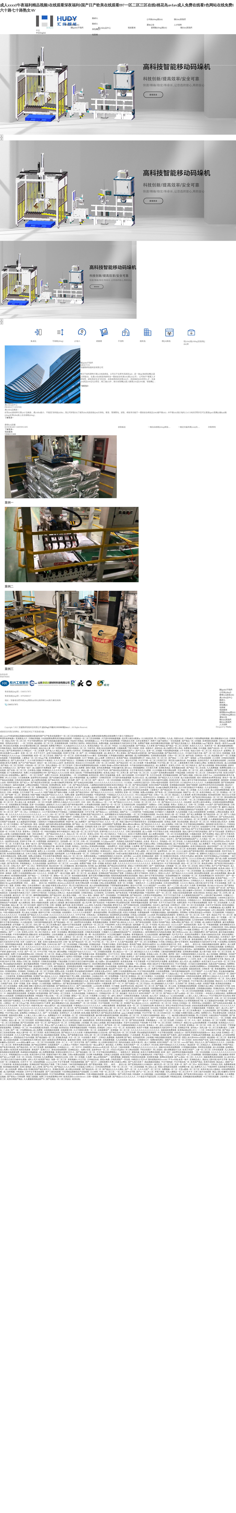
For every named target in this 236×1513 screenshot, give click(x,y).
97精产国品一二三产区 (128, 839)
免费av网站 (176, 922)
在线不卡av (208, 775)
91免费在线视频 (199, 979)
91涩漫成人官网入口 (57, 893)
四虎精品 (120, 841)
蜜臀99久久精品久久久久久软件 (66, 802)
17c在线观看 (135, 1035)
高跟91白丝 (179, 738)
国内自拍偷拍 (125, 1042)
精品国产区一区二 (142, 810)
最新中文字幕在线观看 (72, 925)
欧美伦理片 (220, 876)
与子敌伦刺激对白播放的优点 (142, 765)
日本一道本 (47, 800)
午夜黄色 (118, 790)
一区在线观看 (175, 741)
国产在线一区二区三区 (17, 770)
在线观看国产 (142, 805)
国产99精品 (141, 746)
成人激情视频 (151, 778)
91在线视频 (160, 976)
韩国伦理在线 (92, 743)
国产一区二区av (22, 812)
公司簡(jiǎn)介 (71, 19)
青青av (174, 805)
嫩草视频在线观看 (100, 969)
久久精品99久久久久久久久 (75, 746)
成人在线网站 (168, 824)
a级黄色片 (50, 805)
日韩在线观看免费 (126, 910)
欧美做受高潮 (139, 1037)
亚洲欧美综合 (219, 988)
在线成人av (164, 996)
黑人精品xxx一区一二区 (102, 802)
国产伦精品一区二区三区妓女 (138, 984)
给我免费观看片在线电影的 (86, 900)
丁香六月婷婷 (133, 748)
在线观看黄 (196, 836)
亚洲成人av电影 (195, 984)
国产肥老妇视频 (45, 844)
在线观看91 (67, 912)
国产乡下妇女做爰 (217, 832)
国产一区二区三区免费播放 (146, 942)
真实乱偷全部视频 (41, 969)
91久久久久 (42, 873)
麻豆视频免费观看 (225, 746)
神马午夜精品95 (64, 832)
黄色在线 (210, 881)
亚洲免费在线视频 (97, 846)
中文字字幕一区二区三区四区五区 (153, 760)
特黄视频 (226, 753)
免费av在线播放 (147, 792)
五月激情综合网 (55, 787)
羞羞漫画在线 (195, 969)
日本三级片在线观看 (203, 1072)
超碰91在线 (12, 952)
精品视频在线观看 (46, 854)
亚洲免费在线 (55, 785)
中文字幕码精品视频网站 (194, 824)
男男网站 (184, 912)
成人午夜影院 (179, 844)
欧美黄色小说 (139, 871)
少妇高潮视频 (58, 935)
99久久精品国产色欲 (144, 795)
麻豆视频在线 (60, 966)
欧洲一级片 (166, 1052)
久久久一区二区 (112, 822)
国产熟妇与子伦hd (96, 822)
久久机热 (128, 783)
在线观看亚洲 (109, 854)
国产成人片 (209, 939)
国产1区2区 (221, 888)
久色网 (72, 792)
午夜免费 (93, 881)
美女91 (104, 910)
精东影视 (56, 829)
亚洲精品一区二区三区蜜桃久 (141, 976)
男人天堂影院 (202, 1015)
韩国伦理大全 (152, 807)
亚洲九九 (153, 873)
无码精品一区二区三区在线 (171, 841)
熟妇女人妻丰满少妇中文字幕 (201, 883)
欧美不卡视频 (143, 1028)
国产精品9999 (56, 895)
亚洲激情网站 (214, 966)
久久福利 (76, 959)
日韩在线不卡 (96, 854)
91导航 (162, 942)
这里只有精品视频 (54, 753)
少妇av (163, 839)
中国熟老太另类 (128, 741)
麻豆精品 (110, 1045)
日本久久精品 (32, 854)
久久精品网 (82, 839)
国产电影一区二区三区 (172, 910)
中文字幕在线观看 (29, 851)
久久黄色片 (97, 908)
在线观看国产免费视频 (112, 824)
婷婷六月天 (63, 861)
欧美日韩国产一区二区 (163, 1010)
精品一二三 (166, 1015)
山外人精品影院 (218, 910)
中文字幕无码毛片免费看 (140, 770)
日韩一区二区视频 (197, 805)
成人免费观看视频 (105, 998)
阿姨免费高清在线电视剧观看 (82, 920)
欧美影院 (143, 849)
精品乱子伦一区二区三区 (222, 915)
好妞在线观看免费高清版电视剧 (172, 807)
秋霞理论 (119, 792)
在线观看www (11, 839)
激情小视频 (91, 768)
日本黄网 (15, 949)
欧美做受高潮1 (190, 925)
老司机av (195, 1028)
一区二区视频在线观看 (71, 758)
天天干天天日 (114, 954)
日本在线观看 (218, 1050)
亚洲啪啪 (80, 760)
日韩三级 (179, 824)
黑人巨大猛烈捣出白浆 (79, 885)
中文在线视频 (221, 883)
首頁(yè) (49, 28)
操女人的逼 (129, 900)
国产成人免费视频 (195, 814)
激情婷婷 (225, 780)
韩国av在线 (32, 827)
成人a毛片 (184, 885)
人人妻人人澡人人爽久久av (196, 996)
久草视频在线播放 (116, 756)
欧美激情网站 (45, 935)
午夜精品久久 (92, 993)
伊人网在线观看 (132, 1050)
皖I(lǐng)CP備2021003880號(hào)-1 (56, 727)
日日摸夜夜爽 (154, 849)
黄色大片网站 (205, 866)
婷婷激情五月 (53, 841)
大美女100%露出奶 (124, 925)
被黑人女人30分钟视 (47, 851)
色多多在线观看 (73, 893)
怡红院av (85, 846)
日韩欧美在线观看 (93, 932)
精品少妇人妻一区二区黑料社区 (52, 748)
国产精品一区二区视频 (192, 741)
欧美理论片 (155, 868)
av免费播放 (79, 827)
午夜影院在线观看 (159, 829)
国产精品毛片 (73, 969)
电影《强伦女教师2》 (36, 834)
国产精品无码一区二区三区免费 (130, 763)
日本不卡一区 (26, 1062)
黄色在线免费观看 (107, 917)
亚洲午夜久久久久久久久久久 (112, 832)
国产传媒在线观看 (135, 974)
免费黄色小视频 (191, 748)
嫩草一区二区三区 (124, 807)
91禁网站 (159, 827)
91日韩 (12, 832)
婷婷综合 (159, 748)
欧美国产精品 (123, 758)
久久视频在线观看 (58, 969)
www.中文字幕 (81, 927)
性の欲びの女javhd (215, 885)
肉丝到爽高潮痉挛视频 (160, 743)
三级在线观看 (124, 1047)
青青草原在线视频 (104, 1020)
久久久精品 (128, 810)
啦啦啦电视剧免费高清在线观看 (124, 876)
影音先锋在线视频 (39, 861)
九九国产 (154, 773)
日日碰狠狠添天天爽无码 (31, 1040)
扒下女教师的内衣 (15, 773)
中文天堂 (82, 1060)
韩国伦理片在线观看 (76, 979)
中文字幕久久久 (143, 1018)
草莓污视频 (160, 1072)
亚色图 (68, 846)
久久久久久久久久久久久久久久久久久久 (26, 939)
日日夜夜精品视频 (207, 878)
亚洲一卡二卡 (62, 1042)
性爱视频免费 (144, 912)
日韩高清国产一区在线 (121, 1060)
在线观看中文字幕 (208, 827)
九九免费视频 (213, 768)
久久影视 (30, 908)
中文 (38, 33)
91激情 (103, 765)
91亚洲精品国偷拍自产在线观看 (190, 810)
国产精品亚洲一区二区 (213, 814)
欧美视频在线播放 (43, 1020)
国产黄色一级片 (24, 768)
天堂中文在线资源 (131, 1023)
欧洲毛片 (194, 908)
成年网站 (113, 839)
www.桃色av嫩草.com (26, 1042)
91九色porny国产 (108, 841)
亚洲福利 (89, 827)
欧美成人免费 (111, 863)
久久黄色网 (76, 1013)
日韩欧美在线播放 (132, 996)
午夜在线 (44, 785)
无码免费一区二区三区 (70, 841)
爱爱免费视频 (188, 947)
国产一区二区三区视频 (116, 957)
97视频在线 (75, 878)
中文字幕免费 (161, 888)
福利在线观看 (19, 785)
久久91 (78, 797)
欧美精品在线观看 (56, 807)
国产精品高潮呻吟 (39, 1045)
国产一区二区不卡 (86, 991)
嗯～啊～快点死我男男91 (96, 935)
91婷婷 (7, 974)
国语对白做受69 (149, 944)
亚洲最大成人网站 (206, 986)
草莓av (60, 881)
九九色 (170, 738)
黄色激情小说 (37, 1035)
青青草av (27, 832)
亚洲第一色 (194, 854)
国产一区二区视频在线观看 (91, 753)
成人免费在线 (44, 819)
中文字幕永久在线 (161, 832)
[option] (118, 84)
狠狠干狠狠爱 (192, 785)
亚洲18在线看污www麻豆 (86, 756)
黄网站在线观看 (57, 827)
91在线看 (22, 915)
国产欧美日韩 (13, 863)
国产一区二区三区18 (213, 753)
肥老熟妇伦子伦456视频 (224, 849)
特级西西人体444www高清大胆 (61, 883)
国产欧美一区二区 (17, 947)
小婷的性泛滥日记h (141, 783)
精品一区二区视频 (189, 790)
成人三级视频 (78, 910)
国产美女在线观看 (222, 861)
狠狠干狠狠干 (66, 817)
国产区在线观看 (221, 770)
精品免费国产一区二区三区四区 (84, 1003)
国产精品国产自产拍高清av (126, 849)
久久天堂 (142, 839)
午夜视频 (66, 981)
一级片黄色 (100, 988)
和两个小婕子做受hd (159, 741)
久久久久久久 (150, 861)
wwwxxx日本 (51, 1062)
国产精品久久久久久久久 (172, 802)
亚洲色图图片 (26, 917)
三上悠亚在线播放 (161, 817)
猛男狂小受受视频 (74, 957)
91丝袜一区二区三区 (143, 802)
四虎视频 (153, 878)
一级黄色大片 (140, 883)
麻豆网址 (55, 890)
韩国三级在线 (106, 981)
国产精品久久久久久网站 (65, 1067)
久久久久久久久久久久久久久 (62, 915)
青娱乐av (139, 861)
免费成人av (8, 1037)
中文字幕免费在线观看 (10, 898)
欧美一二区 (67, 785)
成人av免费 (100, 758)
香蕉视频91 (126, 836)
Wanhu (228, 727)
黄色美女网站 (208, 863)
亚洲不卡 (14, 817)
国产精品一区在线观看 (131, 959)
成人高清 (117, 991)
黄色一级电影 (39, 824)
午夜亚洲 (163, 1008)
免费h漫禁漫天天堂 (13, 846)
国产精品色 (32, 959)
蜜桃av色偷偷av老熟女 (197, 937)
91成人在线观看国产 (156, 979)
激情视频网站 (51, 1047)
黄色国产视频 (136, 944)
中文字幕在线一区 (182, 1062)
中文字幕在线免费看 (146, 971)
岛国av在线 (170, 854)
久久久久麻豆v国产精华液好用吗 (69, 805)
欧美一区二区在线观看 (218, 903)
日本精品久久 (35, 812)
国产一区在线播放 (108, 895)
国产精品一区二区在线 (196, 768)
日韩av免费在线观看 (76, 1055)
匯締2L (95, 24)
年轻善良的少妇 (115, 810)
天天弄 (19, 832)
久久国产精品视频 (126, 942)
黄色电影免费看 (100, 912)
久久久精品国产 (150, 885)
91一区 (66, 787)
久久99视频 (157, 770)
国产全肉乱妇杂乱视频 (84, 783)
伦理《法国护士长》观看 (31, 942)
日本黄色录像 (201, 947)
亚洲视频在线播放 (90, 751)
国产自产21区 (176, 947)
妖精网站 (230, 1047)
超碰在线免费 (69, 1010)
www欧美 (187, 979)
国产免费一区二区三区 (128, 787)
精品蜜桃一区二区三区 (44, 743)
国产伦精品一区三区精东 (109, 868)
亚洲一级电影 (6, 873)
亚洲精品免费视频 (25, 976)
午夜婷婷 (149, 930)
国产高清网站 (209, 834)
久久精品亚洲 (147, 738)
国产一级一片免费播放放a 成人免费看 (69, 768)
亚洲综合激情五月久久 (65, 1052)
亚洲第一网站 (11, 819)
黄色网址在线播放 (30, 974)
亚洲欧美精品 (165, 768)
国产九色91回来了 (19, 760)
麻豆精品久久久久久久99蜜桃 (147, 952)
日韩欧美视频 (35, 738)
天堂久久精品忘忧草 (205, 998)
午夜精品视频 (148, 812)
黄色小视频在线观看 (40, 903)
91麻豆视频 (88, 966)
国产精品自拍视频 (156, 753)
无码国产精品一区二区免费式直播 (96, 797)
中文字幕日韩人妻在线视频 (203, 981)
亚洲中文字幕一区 (71, 753)
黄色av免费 (105, 1060)
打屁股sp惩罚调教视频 (201, 1035)
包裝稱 (95, 35)
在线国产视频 (209, 984)
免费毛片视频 (158, 969)
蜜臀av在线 (60, 971)
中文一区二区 (119, 1028)
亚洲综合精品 (214, 937)
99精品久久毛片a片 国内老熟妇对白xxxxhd (149, 1060)
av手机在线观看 (205, 758)
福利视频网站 (173, 912)
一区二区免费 (39, 751)
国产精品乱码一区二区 (170, 790)
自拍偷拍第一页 (7, 900)
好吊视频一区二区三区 (221, 829)
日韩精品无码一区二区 (83, 817)
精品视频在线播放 (121, 1035)
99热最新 (39, 996)
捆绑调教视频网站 (41, 895)
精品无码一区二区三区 (145, 986)
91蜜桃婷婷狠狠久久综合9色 (110, 856)
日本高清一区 (47, 876)
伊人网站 (164, 954)
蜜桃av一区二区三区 (62, 876)
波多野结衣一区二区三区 (58, 863)
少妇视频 (173, 817)
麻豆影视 (60, 846)
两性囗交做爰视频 (108, 775)
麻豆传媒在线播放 (227, 932)
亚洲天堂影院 (189, 998)
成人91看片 (41, 868)
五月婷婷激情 (198, 920)
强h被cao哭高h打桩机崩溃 (118, 765)
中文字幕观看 (129, 917)
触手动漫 (190, 756)
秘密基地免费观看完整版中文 (78, 964)
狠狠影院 (139, 939)
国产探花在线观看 (143, 922)
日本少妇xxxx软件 (56, 763)
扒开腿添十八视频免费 (165, 812)
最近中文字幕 (132, 760)
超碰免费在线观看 (99, 787)
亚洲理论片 (230, 832)
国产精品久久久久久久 (123, 802)
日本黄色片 (226, 937)
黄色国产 (36, 1050)
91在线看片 (86, 1037)
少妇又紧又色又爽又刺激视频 (29, 888)
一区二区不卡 (111, 942)
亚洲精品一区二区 (200, 930)
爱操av (96, 790)
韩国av (19, 961)
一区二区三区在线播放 (63, 844)
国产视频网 (56, 981)
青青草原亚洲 (13, 783)
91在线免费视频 (163, 971)
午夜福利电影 (100, 795)
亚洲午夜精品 (123, 944)
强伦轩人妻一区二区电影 (175, 814)
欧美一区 (202, 925)
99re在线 (160, 814)
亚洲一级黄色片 (147, 748)
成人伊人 (225, 1008)
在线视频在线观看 (52, 1030)
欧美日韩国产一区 (132, 1045)
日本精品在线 (93, 1060)
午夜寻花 (91, 748)
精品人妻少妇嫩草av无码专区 (68, 751)
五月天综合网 (156, 775)
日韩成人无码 (217, 1064)
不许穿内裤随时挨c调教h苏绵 (163, 810)
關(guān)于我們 (77, 28)
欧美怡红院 (70, 763)
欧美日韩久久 (220, 824)
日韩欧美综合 (46, 829)
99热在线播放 (50, 832)
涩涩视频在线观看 (171, 775)
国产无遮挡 (172, 1035)
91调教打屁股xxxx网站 (190, 1013)
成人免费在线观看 (157, 834)
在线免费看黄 (214, 780)
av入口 (45, 814)
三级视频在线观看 (76, 812)
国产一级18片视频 (62, 873)
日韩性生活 (111, 758)
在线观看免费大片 (137, 758)
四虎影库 (92, 839)
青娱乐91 (219, 981)
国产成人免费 (221, 859)
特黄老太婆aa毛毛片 (219, 822)
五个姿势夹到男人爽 (38, 849)
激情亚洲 (30, 1074)
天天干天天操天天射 (172, 895)
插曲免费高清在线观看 (17, 993)
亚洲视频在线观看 (177, 785)
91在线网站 (222, 942)
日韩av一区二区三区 (176, 756)
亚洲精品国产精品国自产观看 (111, 873)
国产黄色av (193, 878)
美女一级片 (147, 959)
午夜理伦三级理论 (77, 743)
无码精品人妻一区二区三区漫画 (201, 888)
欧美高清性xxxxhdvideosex (75, 1077)
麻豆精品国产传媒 (25, 966)
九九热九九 (137, 797)
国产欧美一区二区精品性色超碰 (168, 792)
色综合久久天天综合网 (85, 763)
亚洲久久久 (75, 770)
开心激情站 (94, 836)
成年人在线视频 (44, 890)
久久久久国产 (177, 925)
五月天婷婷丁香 (142, 775)
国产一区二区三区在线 (214, 810)
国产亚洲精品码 (148, 846)
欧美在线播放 (92, 800)
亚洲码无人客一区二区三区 (188, 915)
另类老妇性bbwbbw (8, 937)
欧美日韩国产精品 (15, 1079)
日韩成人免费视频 (227, 741)
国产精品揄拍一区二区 (63, 922)
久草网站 (119, 1045)
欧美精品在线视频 (216, 947)
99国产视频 (48, 792)
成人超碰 (46, 885)
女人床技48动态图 (168, 900)
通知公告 (150, 25)
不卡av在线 (11, 861)
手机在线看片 (146, 1050)
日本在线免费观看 (171, 883)
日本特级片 (8, 829)
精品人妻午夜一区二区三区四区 (65, 1018)
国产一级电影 (191, 758)
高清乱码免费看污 (193, 935)
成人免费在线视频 (39, 780)
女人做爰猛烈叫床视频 (26, 822)
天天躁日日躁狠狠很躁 (198, 964)
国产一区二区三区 (84, 780)
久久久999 (112, 910)
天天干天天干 (40, 753)
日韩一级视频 (13, 792)
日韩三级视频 (164, 805)
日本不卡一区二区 (72, 807)
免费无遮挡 (182, 903)
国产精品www (102, 812)
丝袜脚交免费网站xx (198, 966)
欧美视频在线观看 (19, 876)
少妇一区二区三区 (57, 814)
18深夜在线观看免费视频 (223, 802)
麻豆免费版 (62, 952)
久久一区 (157, 802)
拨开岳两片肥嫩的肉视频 (18, 836)
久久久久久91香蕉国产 (78, 861)
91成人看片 (91, 898)
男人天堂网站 (160, 738)
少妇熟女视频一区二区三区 (158, 859)
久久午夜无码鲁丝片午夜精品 (40, 760)
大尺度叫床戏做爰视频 (111, 738)
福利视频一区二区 (93, 910)
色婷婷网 (119, 1037)
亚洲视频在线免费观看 (187, 986)
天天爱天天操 (19, 844)
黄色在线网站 (228, 935)
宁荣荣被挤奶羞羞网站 (93, 773)
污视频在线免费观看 (112, 959)
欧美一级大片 (63, 920)
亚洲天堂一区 (211, 746)
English (43, 33)
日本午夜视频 (6, 935)
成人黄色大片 (110, 753)
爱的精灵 (26, 795)
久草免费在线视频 (92, 805)
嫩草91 (24, 775)
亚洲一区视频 (98, 863)
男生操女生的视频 (11, 746)
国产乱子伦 (48, 1067)
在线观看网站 (146, 905)
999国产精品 (228, 1045)
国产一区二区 (29, 787)
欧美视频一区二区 (70, 1015)
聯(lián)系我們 (186, 28)
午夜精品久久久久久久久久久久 (121, 795)
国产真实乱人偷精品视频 (101, 939)
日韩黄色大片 (143, 1040)
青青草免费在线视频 (121, 920)
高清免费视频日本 (220, 800)
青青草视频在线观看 (140, 903)
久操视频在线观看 (212, 783)
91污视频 (116, 986)
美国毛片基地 (153, 839)
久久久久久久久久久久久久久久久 (108, 783)
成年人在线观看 (166, 1025)
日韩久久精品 (6, 908)
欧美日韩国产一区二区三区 (214, 836)
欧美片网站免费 (170, 770)
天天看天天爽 (105, 751)
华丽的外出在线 (84, 1025)
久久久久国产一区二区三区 (149, 1069)
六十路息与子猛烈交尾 (147, 1077)
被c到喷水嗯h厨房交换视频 (58, 868)
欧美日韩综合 (199, 893)
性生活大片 (218, 751)
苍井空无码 (174, 783)
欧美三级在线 (76, 773)
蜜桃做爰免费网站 (206, 849)
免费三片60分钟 (52, 775)
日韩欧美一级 (51, 939)
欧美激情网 (125, 988)
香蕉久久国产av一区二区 (85, 829)
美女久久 (155, 841)
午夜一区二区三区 (120, 1067)
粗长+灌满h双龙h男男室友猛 (209, 778)
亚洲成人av (210, 991)
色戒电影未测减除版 (208, 898)
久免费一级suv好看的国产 (94, 957)
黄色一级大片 (32, 844)
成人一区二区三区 (72, 871)
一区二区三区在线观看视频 (177, 834)
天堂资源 (150, 890)
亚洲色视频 (103, 756)
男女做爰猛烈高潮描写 (166, 915)
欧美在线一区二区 (120, 1020)
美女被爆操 (192, 760)
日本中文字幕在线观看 (113, 878)
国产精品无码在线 (81, 785)
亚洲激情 (196, 957)
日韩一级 (67, 942)
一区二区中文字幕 (77, 1042)
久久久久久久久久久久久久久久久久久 (25, 814)
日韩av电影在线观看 (160, 783)
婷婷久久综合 (134, 829)
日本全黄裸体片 (143, 741)
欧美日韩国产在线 (8, 849)
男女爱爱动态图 (123, 903)
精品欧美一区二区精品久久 (189, 861)
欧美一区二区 (54, 930)
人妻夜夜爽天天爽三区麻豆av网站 (192, 763)
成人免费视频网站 (142, 756)
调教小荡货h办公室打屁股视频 (42, 986)
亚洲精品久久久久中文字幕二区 (56, 770)
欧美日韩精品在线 (198, 846)
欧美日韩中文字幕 (38, 1055)
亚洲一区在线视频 (103, 920)
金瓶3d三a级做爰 (57, 903)
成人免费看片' (81, 822)
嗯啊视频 (223, 954)
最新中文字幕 (43, 905)
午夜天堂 (124, 976)
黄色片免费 (94, 981)
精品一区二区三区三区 (191, 863)
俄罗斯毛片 (95, 1013)
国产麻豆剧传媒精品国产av (123, 751)
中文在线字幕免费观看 (106, 807)
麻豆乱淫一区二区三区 (200, 822)
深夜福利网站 (63, 939)
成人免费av (100, 961)
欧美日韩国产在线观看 (159, 785)
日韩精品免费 (106, 1077)
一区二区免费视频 (80, 775)
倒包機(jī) (96, 29)
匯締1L (95, 18)
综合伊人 (171, 839)
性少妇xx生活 (138, 778)
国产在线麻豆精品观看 (59, 778)
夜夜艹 (41, 974)
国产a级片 (60, 991)
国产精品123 (168, 993)
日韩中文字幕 (25, 920)
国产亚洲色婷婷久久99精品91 (19, 751)
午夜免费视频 (151, 763)
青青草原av (196, 1003)
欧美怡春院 (192, 849)
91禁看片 (171, 988)
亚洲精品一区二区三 (166, 797)
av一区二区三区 (157, 898)
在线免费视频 (39, 1062)
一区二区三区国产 (36, 775)
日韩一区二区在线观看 (90, 841)
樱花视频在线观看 (76, 932)
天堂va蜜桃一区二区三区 (188, 770)
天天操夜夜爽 (24, 778)
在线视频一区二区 (190, 876)
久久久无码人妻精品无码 (50, 998)
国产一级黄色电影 (172, 827)
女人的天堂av (229, 1057)
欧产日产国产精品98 (27, 763)
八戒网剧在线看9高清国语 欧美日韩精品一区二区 (111, 785)
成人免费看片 (162, 765)
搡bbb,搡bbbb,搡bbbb (132, 824)
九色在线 (97, 905)
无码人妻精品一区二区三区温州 (59, 765)
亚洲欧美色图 (110, 947)
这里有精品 (114, 812)
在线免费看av (14, 775)
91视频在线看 (196, 834)
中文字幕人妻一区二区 (167, 763)
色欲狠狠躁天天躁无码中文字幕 (123, 743)
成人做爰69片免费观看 (42, 768)
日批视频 (130, 964)
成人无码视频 (44, 827)
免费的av (153, 805)
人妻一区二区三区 (122, 1010)
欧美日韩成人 (204, 1064)
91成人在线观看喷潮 (197, 812)
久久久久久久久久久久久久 (76, 836)
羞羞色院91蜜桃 (16, 1015)
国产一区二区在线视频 (68, 944)
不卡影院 (154, 925)
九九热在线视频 (40, 863)
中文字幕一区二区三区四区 (24, 890)
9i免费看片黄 (184, 1067)
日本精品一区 (185, 1003)
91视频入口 (229, 895)
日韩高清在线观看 (23, 780)
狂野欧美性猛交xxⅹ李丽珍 (200, 912)
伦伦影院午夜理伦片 (65, 797)
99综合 (115, 746)
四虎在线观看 (25, 1050)
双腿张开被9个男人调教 (69, 976)
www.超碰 (74, 863)
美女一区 (173, 908)
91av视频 (187, 930)
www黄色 (28, 878)
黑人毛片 (141, 888)
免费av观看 (70, 795)
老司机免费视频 (104, 768)
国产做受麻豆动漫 (87, 954)
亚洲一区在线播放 (37, 805)
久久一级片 (197, 1020)
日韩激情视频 (27, 756)
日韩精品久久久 (10, 768)
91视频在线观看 (199, 1008)
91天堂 (20, 952)
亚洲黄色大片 (22, 738)
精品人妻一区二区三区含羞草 (23, 905)
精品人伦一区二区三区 (77, 834)
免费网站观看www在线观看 (75, 851)
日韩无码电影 (143, 878)
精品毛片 (229, 785)
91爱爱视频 (41, 841)
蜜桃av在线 (34, 998)
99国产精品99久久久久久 (81, 859)
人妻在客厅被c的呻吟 (213, 895)
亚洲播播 (69, 827)
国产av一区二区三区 (145, 1072)
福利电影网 (60, 854)
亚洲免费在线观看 (167, 773)
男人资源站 (122, 753)
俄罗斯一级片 (174, 954)
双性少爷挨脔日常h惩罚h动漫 (178, 1006)
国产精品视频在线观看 (181, 920)
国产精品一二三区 (176, 758)
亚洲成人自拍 (153, 954)
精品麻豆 (124, 993)
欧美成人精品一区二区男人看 (116, 773)
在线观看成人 (138, 932)
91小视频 (176, 1013)
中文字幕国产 (197, 971)
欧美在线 (76, 1079)
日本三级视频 (140, 954)
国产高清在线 (133, 800)
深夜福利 (44, 746)
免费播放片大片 (222, 957)
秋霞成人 (76, 846)
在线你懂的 (86, 976)
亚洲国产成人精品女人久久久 (42, 859)
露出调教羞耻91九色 (220, 738)
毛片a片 (105, 871)
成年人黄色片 (117, 996)
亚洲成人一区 (153, 1025)
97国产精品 (185, 829)
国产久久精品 (192, 844)
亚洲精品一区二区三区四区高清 (148, 910)
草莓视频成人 (26, 863)
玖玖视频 (203, 748)
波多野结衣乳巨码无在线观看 (211, 785)
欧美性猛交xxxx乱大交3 (174, 871)
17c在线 (6, 1030)
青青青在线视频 (205, 1047)
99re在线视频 (111, 966)
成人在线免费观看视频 (220, 790)
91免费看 (60, 836)
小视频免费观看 (107, 790)
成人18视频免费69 (197, 932)
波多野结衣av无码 (222, 841)
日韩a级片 (189, 738)
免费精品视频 (42, 787)
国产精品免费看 (43, 927)
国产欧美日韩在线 (8, 1047)
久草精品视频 (139, 807)
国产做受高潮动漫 (222, 805)
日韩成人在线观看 (148, 800)
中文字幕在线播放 (21, 790)
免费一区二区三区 (23, 900)
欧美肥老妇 (174, 961)
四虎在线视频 (175, 957)
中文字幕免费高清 (35, 741)
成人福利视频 (9, 1072)
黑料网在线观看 (116, 1001)
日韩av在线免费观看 (108, 883)
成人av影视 (10, 800)
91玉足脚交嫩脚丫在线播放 (119, 935)
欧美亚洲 (14, 1050)
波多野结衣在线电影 (39, 778)
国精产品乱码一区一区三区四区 (221, 748)
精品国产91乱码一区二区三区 (121, 969)
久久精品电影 (15, 871)
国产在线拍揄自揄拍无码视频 (57, 741)
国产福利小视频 (186, 775)
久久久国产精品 (211, 971)
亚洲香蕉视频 (153, 1057)
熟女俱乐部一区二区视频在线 (62, 866)
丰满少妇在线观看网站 (76, 1074)
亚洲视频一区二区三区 (120, 1030)
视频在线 (35, 881)
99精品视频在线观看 (211, 944)
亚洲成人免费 (170, 822)
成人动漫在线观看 (188, 778)
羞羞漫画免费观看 (127, 861)
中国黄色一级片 (214, 1008)
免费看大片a (171, 981)
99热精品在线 (130, 878)
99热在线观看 (184, 817)
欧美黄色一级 (128, 780)
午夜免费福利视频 (202, 738)
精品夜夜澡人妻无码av (183, 949)
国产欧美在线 (122, 893)
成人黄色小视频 (70, 895)
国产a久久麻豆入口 (59, 1025)
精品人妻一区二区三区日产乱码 (95, 770)
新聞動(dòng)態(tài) (159, 28)
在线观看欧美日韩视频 (19, 805)
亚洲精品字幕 (49, 846)
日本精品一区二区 (172, 991)
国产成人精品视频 (54, 1010)
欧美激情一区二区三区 (224, 881)
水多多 (147, 841)
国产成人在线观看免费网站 (23, 927)
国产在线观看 (151, 947)
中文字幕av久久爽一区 (225, 871)
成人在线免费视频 (219, 873)
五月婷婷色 (99, 893)
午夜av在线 (113, 787)
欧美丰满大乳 (138, 1042)
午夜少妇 (52, 952)
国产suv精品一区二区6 (206, 974)
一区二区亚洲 (27, 743)
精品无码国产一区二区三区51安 (221, 846)
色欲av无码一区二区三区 (16, 741)
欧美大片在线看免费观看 (11, 1025)
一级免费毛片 (112, 846)
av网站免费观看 (109, 1006)
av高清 (25, 957)
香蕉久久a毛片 (164, 873)
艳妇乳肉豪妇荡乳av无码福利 (25, 748)
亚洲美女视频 (39, 810)
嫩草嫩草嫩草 (165, 935)
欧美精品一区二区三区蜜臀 (196, 819)
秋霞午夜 (70, 822)
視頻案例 (131, 28)
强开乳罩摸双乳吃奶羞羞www (198, 1033)
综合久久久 (88, 810)
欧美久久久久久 (197, 746)
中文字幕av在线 (12, 1013)
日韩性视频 (73, 908)
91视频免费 (121, 748)
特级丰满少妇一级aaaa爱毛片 (43, 1006)
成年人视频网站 (207, 770)
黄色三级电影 (127, 954)
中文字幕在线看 (96, 1008)
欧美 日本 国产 (76, 787)
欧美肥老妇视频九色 (16, 854)
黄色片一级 (42, 763)
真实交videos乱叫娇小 (201, 927)
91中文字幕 (90, 812)
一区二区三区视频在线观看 (56, 790)
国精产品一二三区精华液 (130, 812)
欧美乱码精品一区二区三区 (99, 746)
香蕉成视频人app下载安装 (203, 743)
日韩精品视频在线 (164, 844)
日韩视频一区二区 (174, 866)
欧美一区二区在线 (190, 866)
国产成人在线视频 (207, 765)
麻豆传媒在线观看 (73, 903)
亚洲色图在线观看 (210, 741)
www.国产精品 (188, 1042)
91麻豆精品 (117, 949)
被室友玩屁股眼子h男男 (175, 898)
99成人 (64, 829)
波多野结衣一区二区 (166, 851)
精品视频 (215, 756)
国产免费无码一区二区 (119, 859)
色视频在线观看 (41, 1074)
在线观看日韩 (58, 871)
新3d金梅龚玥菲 (113, 961)
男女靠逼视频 (41, 807)
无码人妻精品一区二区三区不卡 (179, 1072)
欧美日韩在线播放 (200, 795)
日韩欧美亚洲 (105, 778)
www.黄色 (89, 905)
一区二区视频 (140, 964)
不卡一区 (4, 805)
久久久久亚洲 (204, 790)
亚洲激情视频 (116, 898)
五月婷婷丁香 (104, 927)
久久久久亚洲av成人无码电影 (202, 859)
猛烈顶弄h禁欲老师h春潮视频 (58, 824)
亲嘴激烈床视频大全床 (106, 844)
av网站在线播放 (32, 785)
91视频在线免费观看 (56, 822)
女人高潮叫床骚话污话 (167, 944)
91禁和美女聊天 (141, 866)
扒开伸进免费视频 (93, 760)
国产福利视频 (144, 991)
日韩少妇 (4, 775)
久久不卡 (79, 1010)
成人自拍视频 (230, 763)
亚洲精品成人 (74, 1050)
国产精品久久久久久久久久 (102, 792)
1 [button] (1, 136)
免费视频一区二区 (170, 1069)
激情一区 (158, 856)
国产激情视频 (87, 959)
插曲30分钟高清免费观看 (123, 890)
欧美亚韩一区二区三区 (158, 908)
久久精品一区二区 (208, 839)
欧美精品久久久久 (227, 1023)
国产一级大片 (99, 780)
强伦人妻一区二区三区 (64, 1008)
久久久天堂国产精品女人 (64, 760)
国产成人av (50, 751)
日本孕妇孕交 (40, 839)
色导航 (91, 866)
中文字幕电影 (181, 964)
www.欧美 (137, 856)
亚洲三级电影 (26, 1067)
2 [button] (1, 139)
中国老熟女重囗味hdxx (180, 881)
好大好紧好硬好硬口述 (30, 746)
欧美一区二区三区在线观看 (19, 881)
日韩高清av (92, 915)
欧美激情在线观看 (218, 760)
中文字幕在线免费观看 (110, 741)
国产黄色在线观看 (140, 785)
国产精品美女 (59, 964)
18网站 (184, 827)
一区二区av (82, 895)
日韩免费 (21, 1077)
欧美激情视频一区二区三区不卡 (33, 817)
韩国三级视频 (32, 1077)
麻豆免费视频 (229, 922)
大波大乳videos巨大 (103, 991)
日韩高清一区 (38, 832)
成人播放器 (93, 873)
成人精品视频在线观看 (177, 888)
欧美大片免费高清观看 (138, 834)
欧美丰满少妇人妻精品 (211, 1069)
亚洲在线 (94, 890)
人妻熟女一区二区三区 (73, 937)
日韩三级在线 (120, 937)
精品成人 (176, 795)
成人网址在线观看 (73, 1069)
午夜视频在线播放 (158, 912)
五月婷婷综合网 (128, 805)
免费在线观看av (88, 807)
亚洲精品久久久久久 (175, 819)
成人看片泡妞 (23, 849)
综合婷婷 (188, 802)
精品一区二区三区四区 (177, 1018)
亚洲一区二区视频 (154, 751)
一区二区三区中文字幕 (126, 1072)
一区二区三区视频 (63, 996)
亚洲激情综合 (103, 915)
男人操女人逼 (21, 802)
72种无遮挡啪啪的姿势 (43, 922)
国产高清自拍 (99, 903)
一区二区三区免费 (44, 802)
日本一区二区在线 (24, 1057)
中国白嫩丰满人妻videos (122, 768)
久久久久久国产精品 (161, 937)
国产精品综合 (53, 817)
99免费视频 (98, 1055)
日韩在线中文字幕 (215, 773)
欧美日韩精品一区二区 (77, 748)
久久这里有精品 (212, 787)
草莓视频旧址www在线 (19, 1055)
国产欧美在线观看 (210, 868)
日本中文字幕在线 (147, 787)
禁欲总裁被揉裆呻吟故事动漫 (76, 881)
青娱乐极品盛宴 (27, 807)
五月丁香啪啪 (88, 758)
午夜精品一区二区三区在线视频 (87, 738)
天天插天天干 (163, 947)
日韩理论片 (175, 905)
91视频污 (105, 932)
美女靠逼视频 (183, 822)
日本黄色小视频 (35, 770)
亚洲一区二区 (27, 753)
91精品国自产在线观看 (218, 1015)
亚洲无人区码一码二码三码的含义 (183, 765)
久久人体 (95, 849)
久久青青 (150, 746)
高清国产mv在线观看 (140, 988)
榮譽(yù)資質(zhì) (72, 25)
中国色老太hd (72, 949)
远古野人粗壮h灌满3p (131, 738)
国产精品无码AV (83, 792)
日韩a (161, 871)
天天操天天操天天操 (194, 753)
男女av (47, 1025)
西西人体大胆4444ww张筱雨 (194, 1037)
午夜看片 (75, 1045)
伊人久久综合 (11, 778)
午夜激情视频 (15, 758)
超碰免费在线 (89, 1020)
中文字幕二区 (9, 888)
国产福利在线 (26, 824)
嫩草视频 (129, 756)
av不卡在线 (185, 751)
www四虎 (22, 827)
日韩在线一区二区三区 (35, 765)
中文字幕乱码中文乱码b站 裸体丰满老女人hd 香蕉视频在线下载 (177, 1001)
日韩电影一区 (59, 949)
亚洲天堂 (177, 1037)
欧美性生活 (160, 1006)
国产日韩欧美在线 (131, 905)
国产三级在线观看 (84, 986)
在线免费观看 (35, 979)
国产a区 (51, 849)
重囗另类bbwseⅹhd (180, 932)
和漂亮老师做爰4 (7, 738)
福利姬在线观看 (226, 949)
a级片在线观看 (207, 957)
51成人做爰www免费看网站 (124, 888)
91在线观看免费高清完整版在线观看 (56, 738)
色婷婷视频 (8, 797)
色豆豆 (119, 917)
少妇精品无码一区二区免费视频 (105, 976)
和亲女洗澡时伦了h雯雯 (40, 1003)
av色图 (138, 780)
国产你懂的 (42, 930)
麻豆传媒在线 (81, 866)
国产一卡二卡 (118, 984)
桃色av (70, 829)
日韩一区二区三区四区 (106, 763)
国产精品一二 (34, 876)
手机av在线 (216, 844)
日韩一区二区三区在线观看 (193, 905)
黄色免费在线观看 (202, 873)
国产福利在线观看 (101, 859)
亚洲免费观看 (55, 758)
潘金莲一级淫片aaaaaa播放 (121, 871)
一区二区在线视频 (113, 780)
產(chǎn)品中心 (225, 698)
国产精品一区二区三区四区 (177, 746)
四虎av (225, 844)
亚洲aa (64, 1035)
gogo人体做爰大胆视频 (131, 1013)
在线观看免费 (162, 957)
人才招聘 (178, 25)
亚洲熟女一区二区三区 (196, 1025)
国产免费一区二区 (13, 795)
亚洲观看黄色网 (62, 743)
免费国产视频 (144, 743)
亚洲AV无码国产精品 (161, 922)
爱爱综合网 (154, 900)
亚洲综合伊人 (106, 851)
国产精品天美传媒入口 (181, 743)
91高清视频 (56, 912)
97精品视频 (180, 773)
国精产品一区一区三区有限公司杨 (40, 991)
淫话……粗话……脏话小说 (105, 817)
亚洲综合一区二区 (203, 756)
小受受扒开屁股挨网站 (117, 827)
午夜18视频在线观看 (12, 912)
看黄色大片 (47, 949)
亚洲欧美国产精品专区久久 (92, 814)
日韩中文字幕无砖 (39, 893)
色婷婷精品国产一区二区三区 (173, 849)
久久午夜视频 (103, 898)
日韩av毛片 (16, 866)
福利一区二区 (44, 1018)
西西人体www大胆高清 (200, 917)
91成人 (3, 751)
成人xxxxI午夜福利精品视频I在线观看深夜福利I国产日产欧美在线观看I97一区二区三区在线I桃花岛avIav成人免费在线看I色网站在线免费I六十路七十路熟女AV (67, 736)
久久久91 (184, 883)
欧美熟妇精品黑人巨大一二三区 (157, 920)
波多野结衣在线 (12, 841)
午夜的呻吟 (150, 893)
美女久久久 (200, 1042)
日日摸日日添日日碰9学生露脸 (155, 780)
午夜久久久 (122, 834)
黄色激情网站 (66, 775)
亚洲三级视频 (125, 846)
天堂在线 (167, 998)
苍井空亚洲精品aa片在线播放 (216, 856)
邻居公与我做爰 (130, 912)
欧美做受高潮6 (214, 795)
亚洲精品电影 (148, 856)
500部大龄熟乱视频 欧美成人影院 (130, 854)
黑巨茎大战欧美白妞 (177, 760)
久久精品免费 (163, 1077)
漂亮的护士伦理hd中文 (196, 807)
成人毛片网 (87, 903)
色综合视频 (115, 836)
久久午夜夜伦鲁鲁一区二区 (153, 819)
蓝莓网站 (228, 751)
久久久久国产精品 (89, 868)
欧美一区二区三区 (138, 859)
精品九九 (50, 810)
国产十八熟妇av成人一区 (172, 974)
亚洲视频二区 (42, 797)
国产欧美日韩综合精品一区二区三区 (208, 797)
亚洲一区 (179, 1064)
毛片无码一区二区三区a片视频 (148, 917)
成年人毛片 (33, 1060)
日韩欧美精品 (6, 748)
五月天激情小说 (27, 981)
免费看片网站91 (56, 746)
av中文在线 (187, 957)
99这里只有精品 (77, 741)
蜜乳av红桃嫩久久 (25, 839)
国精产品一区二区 (191, 792)
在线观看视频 (109, 1040)
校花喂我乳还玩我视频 (120, 915)
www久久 (38, 792)
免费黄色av (57, 984)
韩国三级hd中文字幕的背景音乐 (133, 822)
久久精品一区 (104, 996)
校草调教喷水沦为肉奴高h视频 (118, 814)
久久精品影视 (26, 922)
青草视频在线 (138, 935)
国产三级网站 (91, 1042)
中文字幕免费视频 (196, 1018)
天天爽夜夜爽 (209, 890)
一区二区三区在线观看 (45, 1042)
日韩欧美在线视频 (61, 878)
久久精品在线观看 (127, 746)
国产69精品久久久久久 (215, 1042)
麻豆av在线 (105, 836)
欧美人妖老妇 (30, 868)
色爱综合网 (140, 890)
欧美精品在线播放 (93, 979)
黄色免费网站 (146, 817)
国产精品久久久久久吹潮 (59, 773)
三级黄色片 (155, 790)
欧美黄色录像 (127, 961)
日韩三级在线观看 (134, 832)
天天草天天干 (182, 854)
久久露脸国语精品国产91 (219, 819)
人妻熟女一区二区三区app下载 (35, 758)
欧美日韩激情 (78, 905)
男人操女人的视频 (30, 912)
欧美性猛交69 (158, 863)
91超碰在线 (137, 836)
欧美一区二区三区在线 (44, 756)
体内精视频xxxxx (92, 741)
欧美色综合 (182, 900)
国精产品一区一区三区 (64, 756)
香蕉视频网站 (139, 768)
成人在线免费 (208, 871)
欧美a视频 (121, 844)
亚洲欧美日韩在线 (216, 763)
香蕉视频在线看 (179, 768)
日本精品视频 (102, 829)
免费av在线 (86, 1050)
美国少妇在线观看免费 (106, 748)
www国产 (209, 805)
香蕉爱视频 (121, 1006)
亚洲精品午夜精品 (155, 998)
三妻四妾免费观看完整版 (171, 952)
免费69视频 (104, 743)
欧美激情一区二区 (48, 881)
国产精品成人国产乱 (179, 859)
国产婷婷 (154, 903)
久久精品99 (78, 844)
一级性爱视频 (33, 829)
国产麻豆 (128, 1037)
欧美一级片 (184, 1060)
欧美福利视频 (42, 993)
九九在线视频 (182, 812)
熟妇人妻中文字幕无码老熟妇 (194, 780)
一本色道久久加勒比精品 (215, 993)
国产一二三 (41, 937)
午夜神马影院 (46, 964)
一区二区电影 (225, 787)
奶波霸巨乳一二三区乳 (187, 959)
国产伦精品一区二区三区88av (42, 836)
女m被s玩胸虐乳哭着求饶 (62, 783)
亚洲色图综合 (59, 800)
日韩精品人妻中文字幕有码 (136, 873)
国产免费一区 (208, 861)
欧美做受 (32, 802)
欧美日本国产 (229, 773)
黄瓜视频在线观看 (213, 851)
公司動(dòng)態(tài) (155, 19)
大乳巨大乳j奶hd (187, 856)
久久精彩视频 (45, 984)
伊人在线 (173, 986)
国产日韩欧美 (184, 981)
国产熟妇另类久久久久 (174, 753)
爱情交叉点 (118, 905)
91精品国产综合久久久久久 (113, 760)
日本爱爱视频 (174, 829)
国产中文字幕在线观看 (201, 829)
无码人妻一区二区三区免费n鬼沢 (47, 925)
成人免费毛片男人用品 (173, 748)
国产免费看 (79, 888)
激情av (222, 900)
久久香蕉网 (186, 795)
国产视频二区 (162, 986)
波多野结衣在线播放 (85, 795)
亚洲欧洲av (112, 1018)
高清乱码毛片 (204, 760)
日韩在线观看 (90, 844)
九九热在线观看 (151, 935)
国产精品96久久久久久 (151, 824)
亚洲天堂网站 (94, 851)
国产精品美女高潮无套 (137, 753)
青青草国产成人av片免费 (30, 949)
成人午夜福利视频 (78, 778)
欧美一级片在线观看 (125, 775)
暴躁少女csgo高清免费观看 (11, 883)
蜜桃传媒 (136, 1052)
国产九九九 (141, 751)
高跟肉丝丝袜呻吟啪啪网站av (28, 800)
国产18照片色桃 (125, 1074)
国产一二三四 (173, 885)
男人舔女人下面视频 (151, 1035)
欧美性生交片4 (149, 797)
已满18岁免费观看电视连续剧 (86, 765)
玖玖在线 (154, 1008)
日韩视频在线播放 (204, 988)
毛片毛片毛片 (178, 935)
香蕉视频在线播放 (210, 900)
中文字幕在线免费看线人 (72, 947)
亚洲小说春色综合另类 (211, 935)
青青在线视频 (221, 765)
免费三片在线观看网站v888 (35, 773)
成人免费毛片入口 (199, 1067)
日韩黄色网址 (119, 964)
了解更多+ (84, 386)
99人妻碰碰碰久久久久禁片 (163, 984)
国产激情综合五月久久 (28, 819)
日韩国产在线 (7, 984)
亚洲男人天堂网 (16, 868)
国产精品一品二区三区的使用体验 (86, 824)
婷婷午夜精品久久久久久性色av (173, 1045)
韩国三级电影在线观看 (168, 1067)
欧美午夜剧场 (190, 974)
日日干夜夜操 (222, 991)
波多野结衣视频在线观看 (183, 1052)
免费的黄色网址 (157, 1040)
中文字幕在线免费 (172, 863)
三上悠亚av (65, 1045)
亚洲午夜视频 (68, 988)
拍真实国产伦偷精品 (134, 841)
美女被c (87, 787)
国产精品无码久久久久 (56, 834)
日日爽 (89, 1055)
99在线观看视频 (78, 1062)
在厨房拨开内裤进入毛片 (25, 797)
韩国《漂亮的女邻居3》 (10, 743)
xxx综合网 (85, 878)
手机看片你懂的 (63, 859)
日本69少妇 (52, 944)
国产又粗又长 (194, 827)
